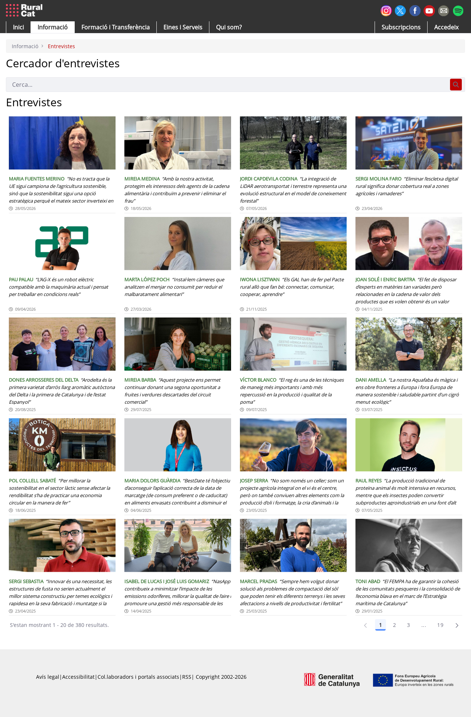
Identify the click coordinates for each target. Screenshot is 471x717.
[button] (18, 27)
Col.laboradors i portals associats (138, 676)
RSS (186, 676)
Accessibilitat (78, 676)
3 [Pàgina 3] (408, 624)
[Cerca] (226, 84)
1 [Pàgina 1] (380, 624)
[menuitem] (115, 27)
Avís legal (47, 676)
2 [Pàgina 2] (394, 624)
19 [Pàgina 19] (440, 624)
